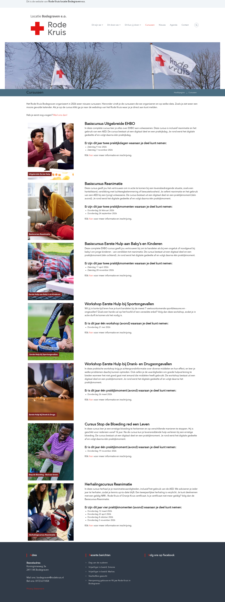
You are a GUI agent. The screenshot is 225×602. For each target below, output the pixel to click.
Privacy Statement (35, 589)
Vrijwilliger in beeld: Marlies (102, 572)
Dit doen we (113, 25)
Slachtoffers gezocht (98, 576)
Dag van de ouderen (98, 563)
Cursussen (150, 25)
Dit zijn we (96, 25)
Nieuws (162, 25)
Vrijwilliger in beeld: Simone (102, 567)
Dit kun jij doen (132, 25)
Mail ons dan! (60, 115)
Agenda (173, 25)
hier (91, 155)
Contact (185, 25)
